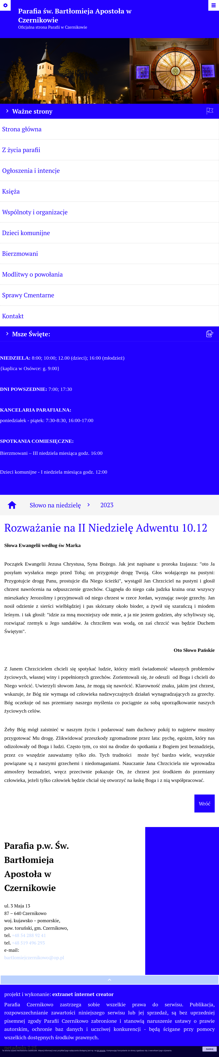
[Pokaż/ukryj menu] (213, 5)
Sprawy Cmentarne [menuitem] (28, 295)
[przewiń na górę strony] (109, 980)
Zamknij (209, 1049)
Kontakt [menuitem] (13, 316)
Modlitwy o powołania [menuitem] (32, 274)
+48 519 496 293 (28, 943)
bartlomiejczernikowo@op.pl (34, 958)
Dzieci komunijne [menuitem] (26, 233)
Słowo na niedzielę (61, 505)
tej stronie (101, 1051)
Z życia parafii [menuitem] (21, 150)
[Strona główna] (12, 505)
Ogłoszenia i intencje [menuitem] (31, 170)
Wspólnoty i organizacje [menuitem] (35, 212)
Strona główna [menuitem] (21, 129)
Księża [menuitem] (11, 191)
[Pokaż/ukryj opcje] (5, 5)
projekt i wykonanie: (59, 994)
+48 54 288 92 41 (29, 935)
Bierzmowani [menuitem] (20, 253)
